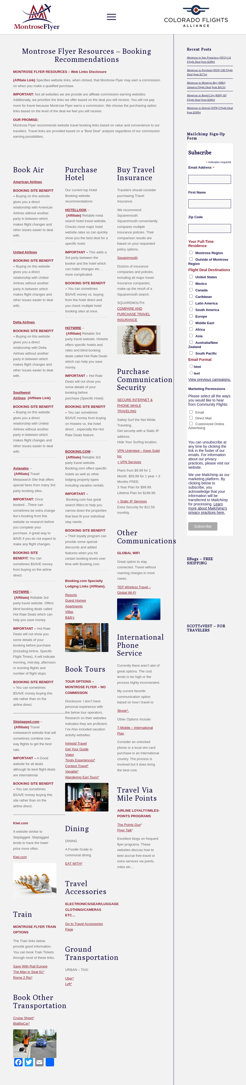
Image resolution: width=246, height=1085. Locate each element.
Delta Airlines (24, 322)
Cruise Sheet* (23, 1018)
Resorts (71, 595)
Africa (200, 330)
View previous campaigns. (209, 379)
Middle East (204, 323)
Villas (69, 612)
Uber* (69, 978)
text (197, 373)
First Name (197, 192)
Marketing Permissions (206, 389)
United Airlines (25, 252)
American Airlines (27, 182)
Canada (201, 290)
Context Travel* (76, 766)
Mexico (201, 284)
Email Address (201, 167)
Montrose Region (209, 253)
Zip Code (195, 217)
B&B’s (69, 617)
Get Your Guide (76, 749)
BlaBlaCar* (21, 1023)
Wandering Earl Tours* (82, 777)
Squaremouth (127, 258)
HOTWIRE (21, 592)
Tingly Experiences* (80, 760)
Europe (201, 316)
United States (206, 277)
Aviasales (21, 468)
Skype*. (123, 711)
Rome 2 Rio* (23, 978)
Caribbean (203, 297)
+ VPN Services (129, 462)
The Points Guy (129, 825)
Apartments (73, 606)
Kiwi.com (20, 857)
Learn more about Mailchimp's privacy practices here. (207, 508)
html (197, 367)
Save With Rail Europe (30, 966)
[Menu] (110, 17)
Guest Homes (75, 600)
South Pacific (206, 353)
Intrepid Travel (76, 743)
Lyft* (68, 984)
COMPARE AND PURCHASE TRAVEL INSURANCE (133, 314)
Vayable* (71, 771)
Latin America (206, 303)
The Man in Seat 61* (28, 972)
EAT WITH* (73, 863)
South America (207, 310)
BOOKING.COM (77, 451)
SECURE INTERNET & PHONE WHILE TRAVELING (135, 405)
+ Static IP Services (132, 501)
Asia (198, 336)
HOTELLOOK (76, 210)
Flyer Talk (124, 830)
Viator (69, 755)
